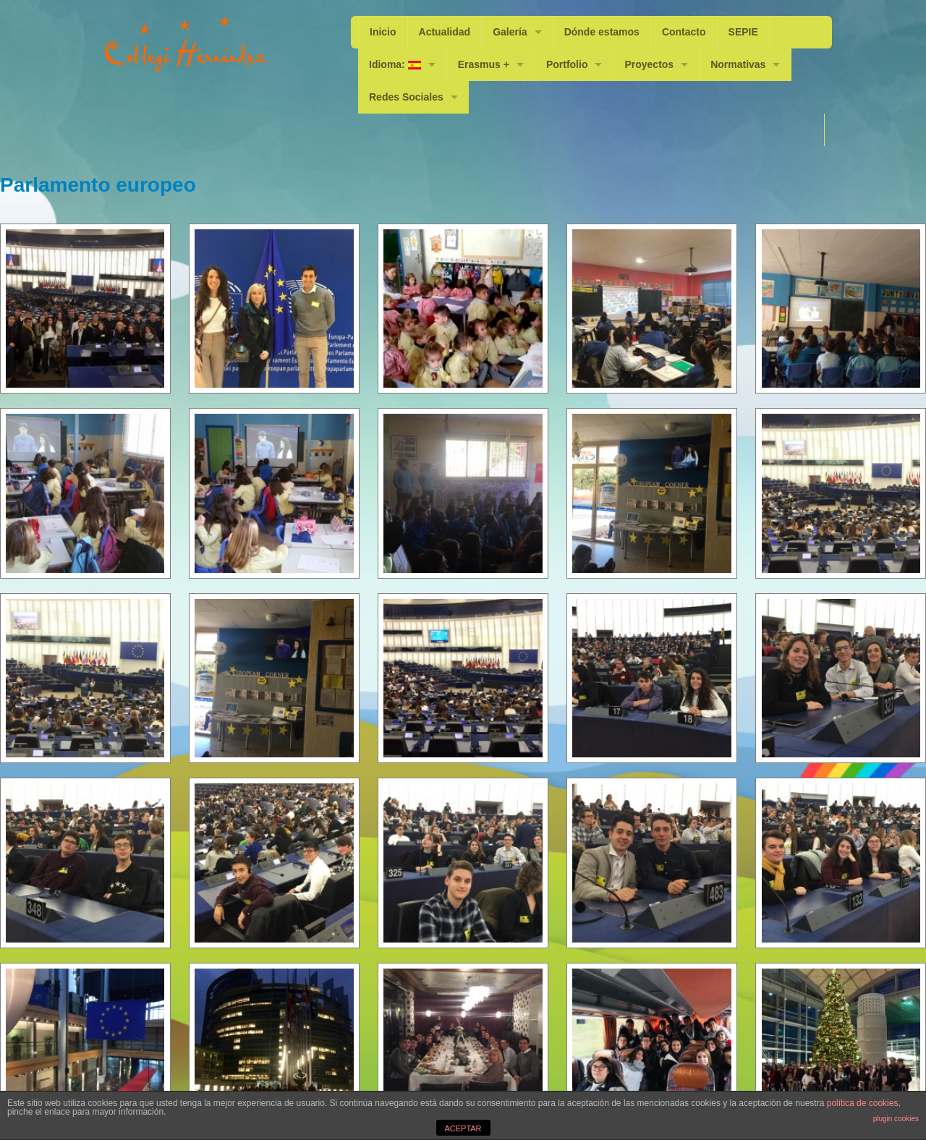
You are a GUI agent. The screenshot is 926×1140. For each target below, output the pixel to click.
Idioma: (395, 64)
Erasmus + (483, 64)
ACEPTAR (462, 1128)
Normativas (737, 64)
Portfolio (567, 64)
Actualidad (445, 32)
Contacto (684, 32)
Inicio (383, 32)
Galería (510, 32)
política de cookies (863, 1103)
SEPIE (743, 32)
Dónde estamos (602, 32)
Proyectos (649, 64)
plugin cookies (896, 1119)
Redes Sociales (406, 97)
